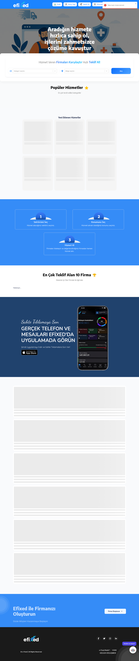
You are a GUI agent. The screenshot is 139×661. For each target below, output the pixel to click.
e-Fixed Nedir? (104, 650)
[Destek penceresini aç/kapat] (129, 647)
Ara (121, 71)
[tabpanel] (69, 70)
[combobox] (65, 71)
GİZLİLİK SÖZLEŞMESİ (108, 653)
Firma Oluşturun (115, 619)
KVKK (114, 650)
